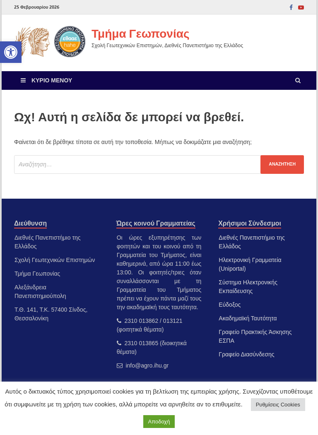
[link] (11, 52)
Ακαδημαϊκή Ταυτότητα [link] (248, 318)
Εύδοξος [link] (230, 304)
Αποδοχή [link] (159, 421)
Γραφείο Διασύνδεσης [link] (246, 354)
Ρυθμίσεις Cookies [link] (278, 404)
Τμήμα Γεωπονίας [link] (140, 33)
